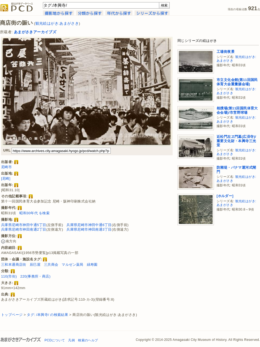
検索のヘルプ (88, 340)
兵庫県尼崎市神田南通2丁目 (23, 229)
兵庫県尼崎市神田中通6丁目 (89, 225)
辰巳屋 (35, 265)
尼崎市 (6, 167)
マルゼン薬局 (72, 265)
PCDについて (54, 340)
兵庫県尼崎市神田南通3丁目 (89, 229)
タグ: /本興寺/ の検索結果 (47, 315)
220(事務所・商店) (35, 276)
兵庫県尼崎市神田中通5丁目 (23, 225)
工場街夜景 (226, 52)
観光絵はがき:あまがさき (57, 23)
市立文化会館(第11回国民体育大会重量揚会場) (237, 82)
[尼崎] (5, 178)
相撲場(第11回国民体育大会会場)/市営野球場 (237, 110)
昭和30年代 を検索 (34, 213)
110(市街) (9, 276)
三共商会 (51, 265)
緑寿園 (92, 265)
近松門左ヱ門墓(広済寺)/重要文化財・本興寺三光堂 (236, 141)
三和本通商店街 (13, 265)
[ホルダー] (225, 196)
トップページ (12, 315)
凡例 (71, 340)
